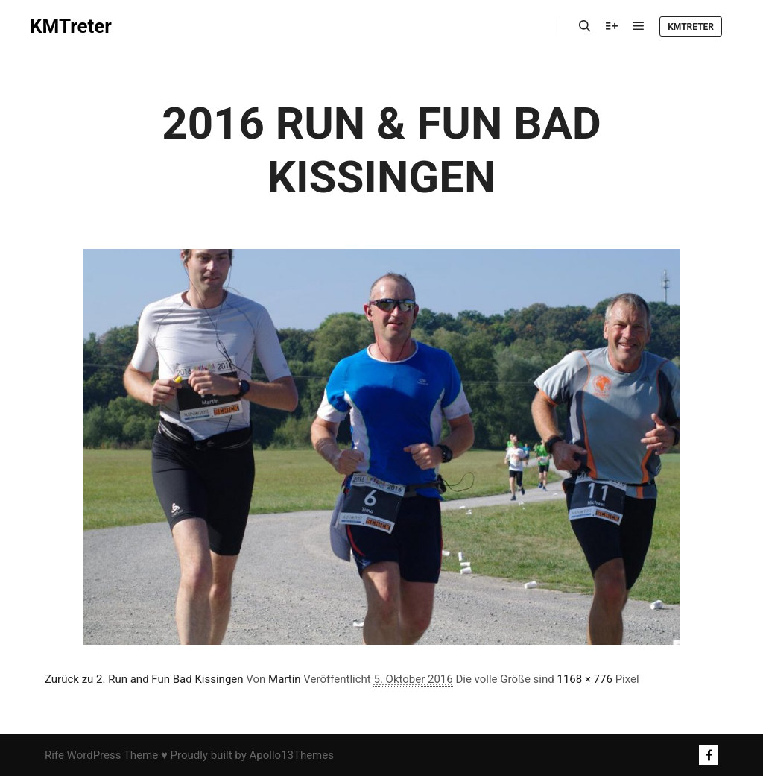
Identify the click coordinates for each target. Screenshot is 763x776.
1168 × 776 (584, 679)
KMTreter (71, 26)
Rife (54, 755)
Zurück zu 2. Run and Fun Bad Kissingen (144, 679)
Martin (284, 679)
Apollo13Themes (291, 755)
